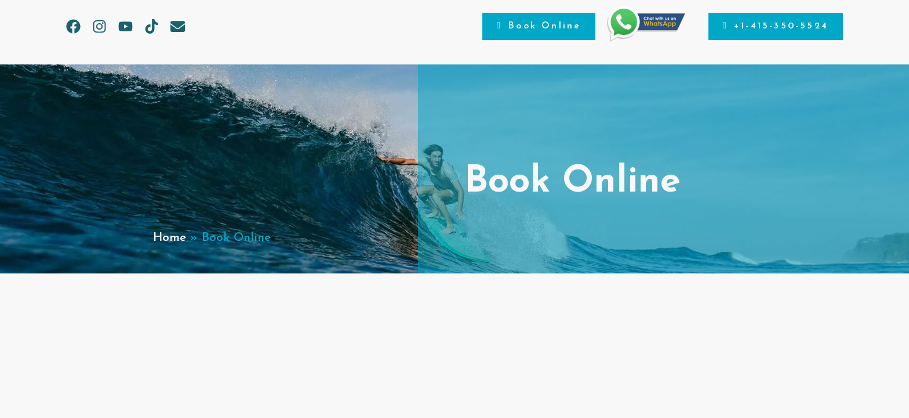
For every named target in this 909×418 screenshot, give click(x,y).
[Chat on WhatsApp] (646, 39)
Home (169, 238)
